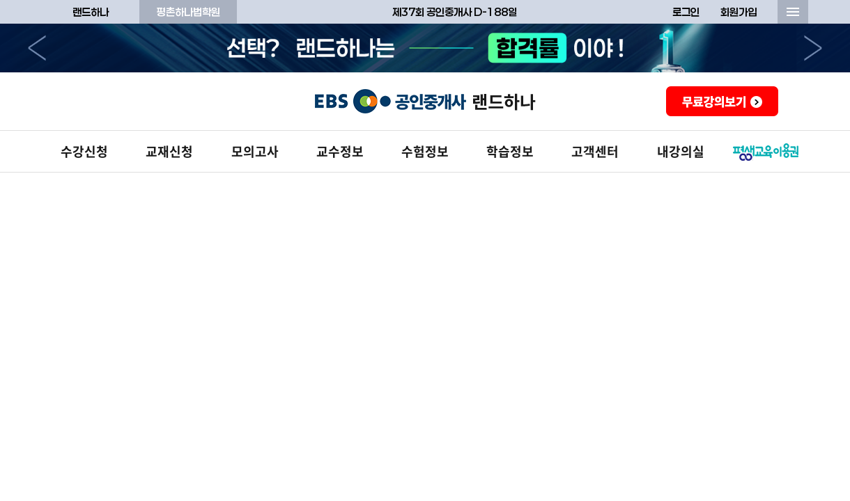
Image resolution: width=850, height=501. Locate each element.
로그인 (686, 12)
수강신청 (84, 151)
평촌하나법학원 (188, 12)
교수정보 (340, 151)
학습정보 (510, 151)
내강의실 (680, 151)
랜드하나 (90, 12)
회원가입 (738, 12)
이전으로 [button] (37, 48)
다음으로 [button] (813, 48)
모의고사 (255, 151)
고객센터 (595, 151)
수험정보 (425, 151)
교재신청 (169, 151)
